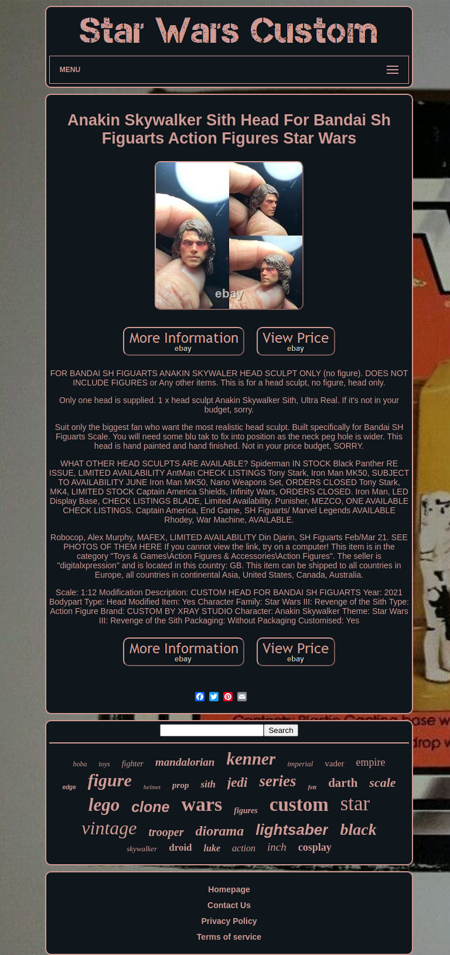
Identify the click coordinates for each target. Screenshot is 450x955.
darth (342, 783)
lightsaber (291, 829)
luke (212, 848)
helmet (152, 786)
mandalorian (184, 762)
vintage (109, 827)
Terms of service (229, 937)
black (358, 829)
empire (371, 762)
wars (201, 804)
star (355, 803)
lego (104, 804)
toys (104, 764)
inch (277, 847)
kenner (250, 758)
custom (299, 804)
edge (69, 787)
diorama (220, 830)
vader (334, 763)
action (243, 848)
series (277, 781)
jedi (237, 782)
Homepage (229, 889)
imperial (300, 763)
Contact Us (229, 905)
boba (80, 764)
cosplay (315, 847)
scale (382, 782)
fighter (133, 763)
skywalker (142, 848)
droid (180, 847)
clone (150, 807)
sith (208, 784)
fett (312, 786)
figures (245, 810)
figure (110, 780)
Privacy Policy (229, 921)
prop (180, 785)
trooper (166, 832)
